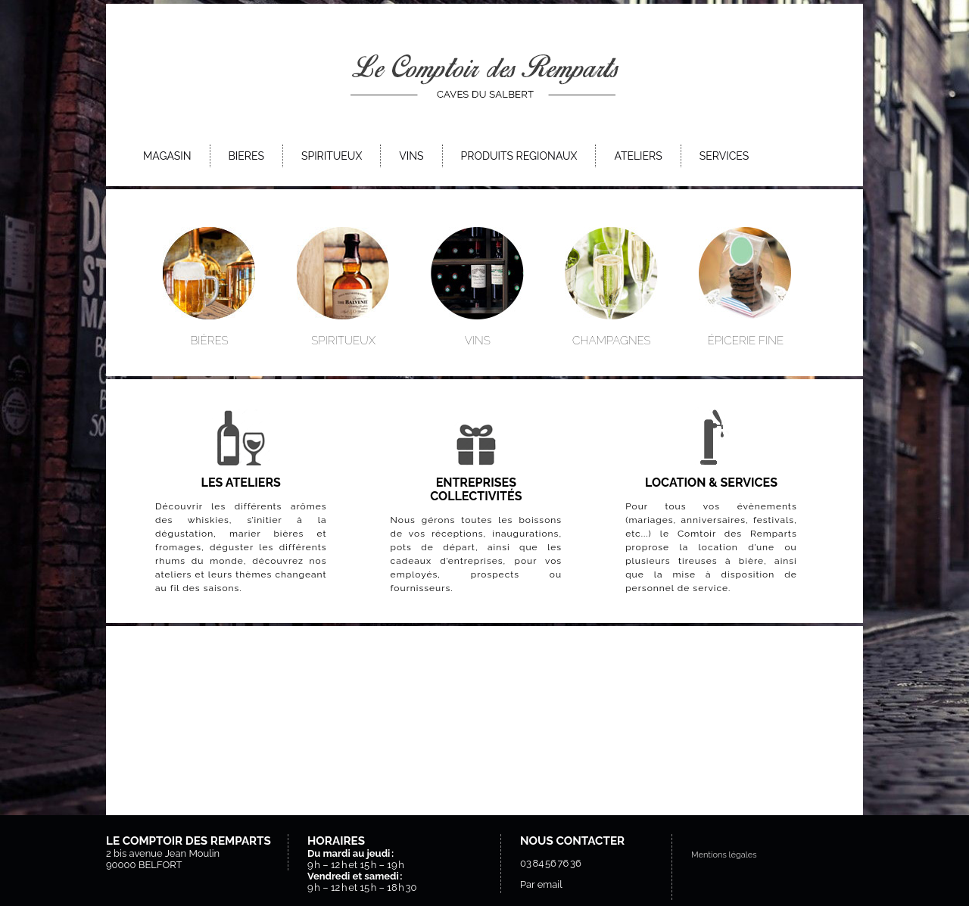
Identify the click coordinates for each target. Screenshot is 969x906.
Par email (541, 884)
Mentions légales (724, 855)
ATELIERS (638, 156)
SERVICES (724, 156)
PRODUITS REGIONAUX (519, 156)
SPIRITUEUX (331, 156)
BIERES (246, 156)
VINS (411, 156)
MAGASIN (167, 156)
